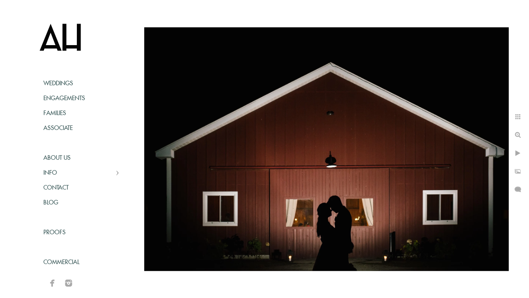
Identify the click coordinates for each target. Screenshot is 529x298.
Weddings (58, 83)
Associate (58, 128)
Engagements (64, 98)
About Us (57, 158)
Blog (50, 202)
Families (54, 113)
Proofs (54, 232)
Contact (56, 188)
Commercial (61, 262)
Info (50, 173)
